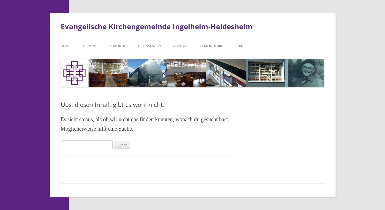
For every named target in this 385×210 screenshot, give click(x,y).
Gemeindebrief (212, 46)
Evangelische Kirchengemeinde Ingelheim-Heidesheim (157, 26)
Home (66, 46)
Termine (90, 46)
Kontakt (180, 46)
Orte (241, 46)
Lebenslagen (149, 46)
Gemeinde (117, 46)
